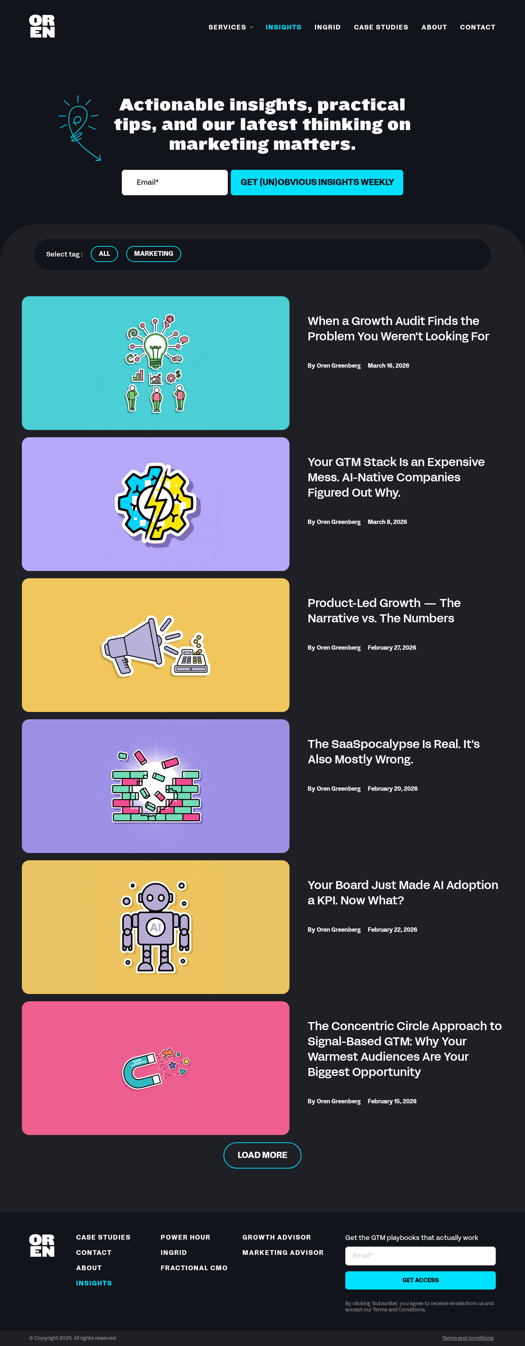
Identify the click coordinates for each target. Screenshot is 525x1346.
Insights (284, 28)
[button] (231, 28)
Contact (478, 28)
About (434, 28)
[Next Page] (262, 1155)
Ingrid (328, 28)
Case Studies (381, 28)
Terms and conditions (468, 1338)
